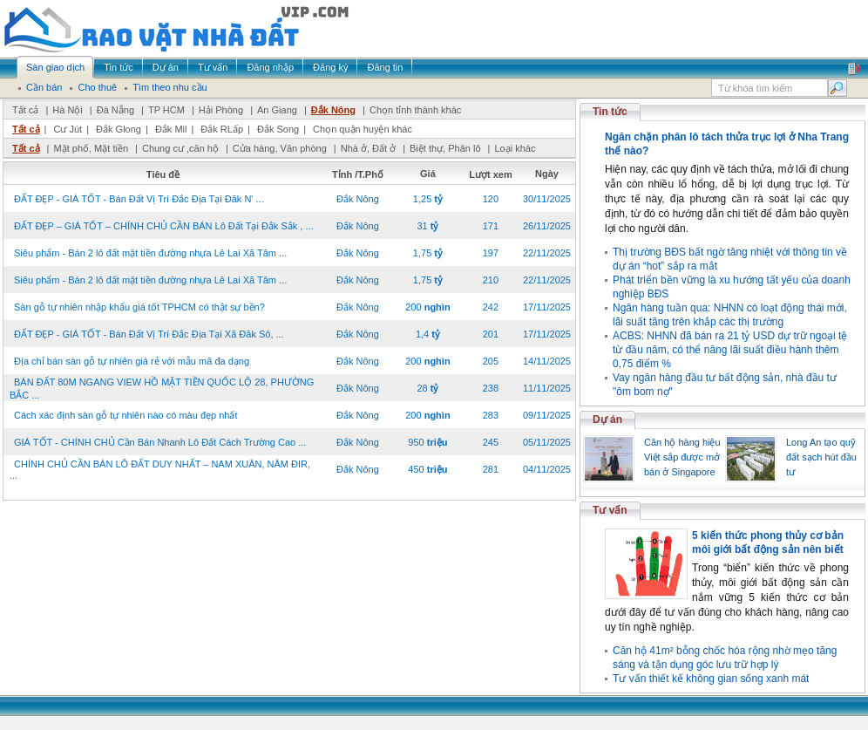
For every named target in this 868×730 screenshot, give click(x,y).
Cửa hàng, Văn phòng (280, 148)
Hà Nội (67, 110)
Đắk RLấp (221, 129)
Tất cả (25, 110)
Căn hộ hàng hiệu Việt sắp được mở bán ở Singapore (682, 457)
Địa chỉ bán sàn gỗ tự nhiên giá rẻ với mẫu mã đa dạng (131, 361)
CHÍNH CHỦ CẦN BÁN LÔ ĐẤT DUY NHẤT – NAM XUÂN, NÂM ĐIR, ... (160, 470)
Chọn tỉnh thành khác (415, 110)
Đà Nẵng (115, 110)
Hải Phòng (221, 110)
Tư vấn (610, 510)
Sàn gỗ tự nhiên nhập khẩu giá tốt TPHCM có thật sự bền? (139, 307)
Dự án (607, 419)
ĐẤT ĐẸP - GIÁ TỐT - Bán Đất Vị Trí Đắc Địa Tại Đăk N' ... (139, 199)
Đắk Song (278, 129)
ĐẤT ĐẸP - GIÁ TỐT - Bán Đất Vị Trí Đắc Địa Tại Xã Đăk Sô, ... (149, 334)
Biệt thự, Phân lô (445, 148)
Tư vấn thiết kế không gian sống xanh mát (711, 678)
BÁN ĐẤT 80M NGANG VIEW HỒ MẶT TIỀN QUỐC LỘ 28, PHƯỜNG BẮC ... (162, 388)
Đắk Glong (118, 129)
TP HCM (166, 110)
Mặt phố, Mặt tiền (90, 148)
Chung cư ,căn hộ (180, 148)
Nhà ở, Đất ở (368, 148)
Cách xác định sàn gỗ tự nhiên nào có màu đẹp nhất (126, 415)
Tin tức (610, 112)
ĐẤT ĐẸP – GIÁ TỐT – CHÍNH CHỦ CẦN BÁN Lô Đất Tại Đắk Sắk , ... (164, 226)
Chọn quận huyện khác (362, 129)
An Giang (277, 110)
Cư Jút (67, 129)
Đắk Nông (333, 110)
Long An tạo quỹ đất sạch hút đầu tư (821, 457)
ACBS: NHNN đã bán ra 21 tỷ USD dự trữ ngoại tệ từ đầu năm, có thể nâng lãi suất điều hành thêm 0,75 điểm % (730, 350)
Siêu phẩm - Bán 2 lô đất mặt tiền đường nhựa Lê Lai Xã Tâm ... (150, 253)
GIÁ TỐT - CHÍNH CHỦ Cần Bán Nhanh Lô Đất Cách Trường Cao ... (160, 442)
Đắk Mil (171, 129)
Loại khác (514, 148)
